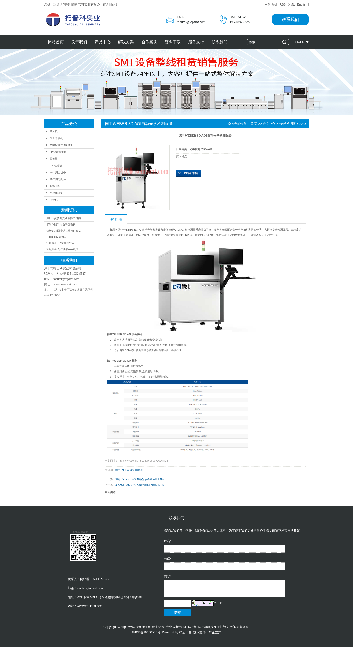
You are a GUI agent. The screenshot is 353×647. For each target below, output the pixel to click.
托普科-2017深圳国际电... (61, 243)
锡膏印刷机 (56, 138)
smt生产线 (221, 627)
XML (291, 4)
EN (302, 42)
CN (297, 42)
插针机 (54, 199)
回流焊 (54, 158)
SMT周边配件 (58, 179)
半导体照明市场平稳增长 (60, 224)
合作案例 (149, 42)
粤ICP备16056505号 (146, 632)
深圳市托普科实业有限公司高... (64, 218)
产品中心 (103, 42)
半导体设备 (56, 193)
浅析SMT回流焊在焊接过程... (63, 230)
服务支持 (196, 42)
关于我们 (79, 42)
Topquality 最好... (56, 236)
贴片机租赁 (205, 627)
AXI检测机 (56, 165)
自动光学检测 (135, 470)
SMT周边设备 (58, 172)
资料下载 (173, 42)
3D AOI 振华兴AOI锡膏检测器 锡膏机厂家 (139, 484)
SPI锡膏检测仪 (58, 151)
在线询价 (188, 173)
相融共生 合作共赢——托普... (63, 249)
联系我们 (290, 19)
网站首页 (56, 42)
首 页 (253, 123)
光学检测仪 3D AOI (61, 145)
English (302, 4)
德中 (118, 470)
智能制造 (55, 186)
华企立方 (215, 632)
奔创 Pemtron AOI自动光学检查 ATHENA (139, 479)
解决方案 (126, 42)
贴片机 (54, 131)
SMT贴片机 (189, 627)
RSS (283, 4)
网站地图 (271, 4)
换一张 (218, 603)
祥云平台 (185, 632)
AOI (123, 470)
